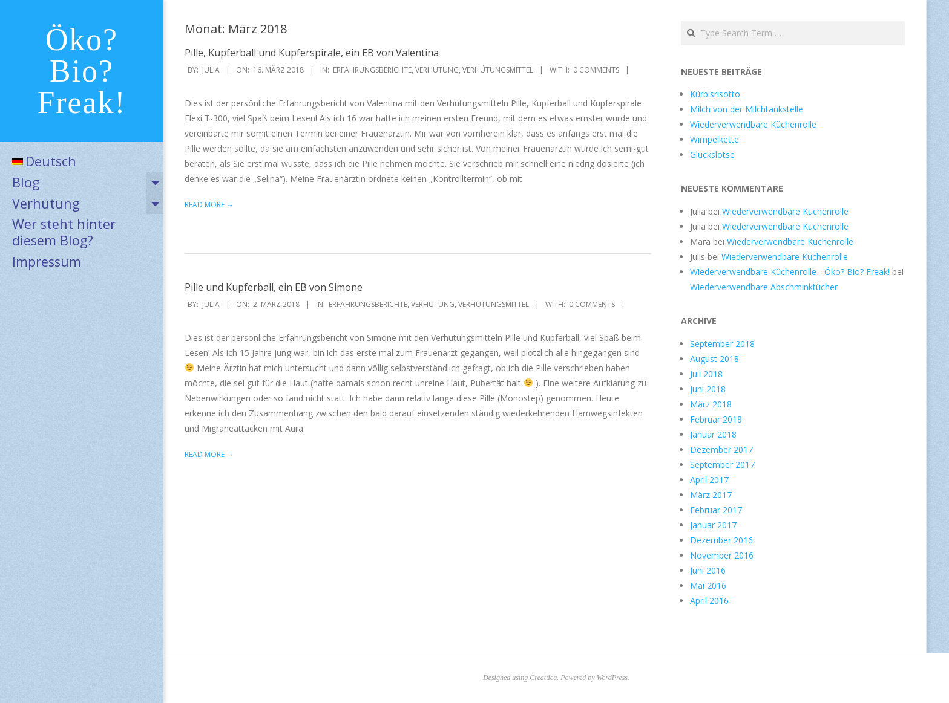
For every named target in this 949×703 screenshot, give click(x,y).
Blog (25, 182)
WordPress (612, 677)
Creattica (543, 677)
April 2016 (709, 600)
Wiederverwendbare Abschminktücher (764, 287)
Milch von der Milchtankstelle (746, 109)
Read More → (209, 204)
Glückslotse (712, 154)
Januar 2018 (713, 434)
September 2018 (722, 343)
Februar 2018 (716, 419)
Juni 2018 (708, 389)
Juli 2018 (706, 374)
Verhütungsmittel (497, 70)
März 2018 (711, 404)
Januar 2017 (713, 525)
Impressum (46, 261)
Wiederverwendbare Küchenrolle (753, 124)
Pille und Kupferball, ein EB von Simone (274, 287)
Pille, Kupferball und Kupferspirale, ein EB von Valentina (312, 52)
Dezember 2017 (721, 449)
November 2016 (722, 555)
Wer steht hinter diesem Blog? (64, 232)
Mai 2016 (708, 585)
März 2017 (711, 495)
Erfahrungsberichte (372, 70)
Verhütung (45, 203)
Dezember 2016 (721, 540)
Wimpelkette (714, 139)
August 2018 (714, 358)
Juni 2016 (708, 570)
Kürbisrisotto (715, 94)
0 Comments (596, 70)
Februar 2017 (716, 510)
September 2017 (722, 464)
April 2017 (709, 479)
